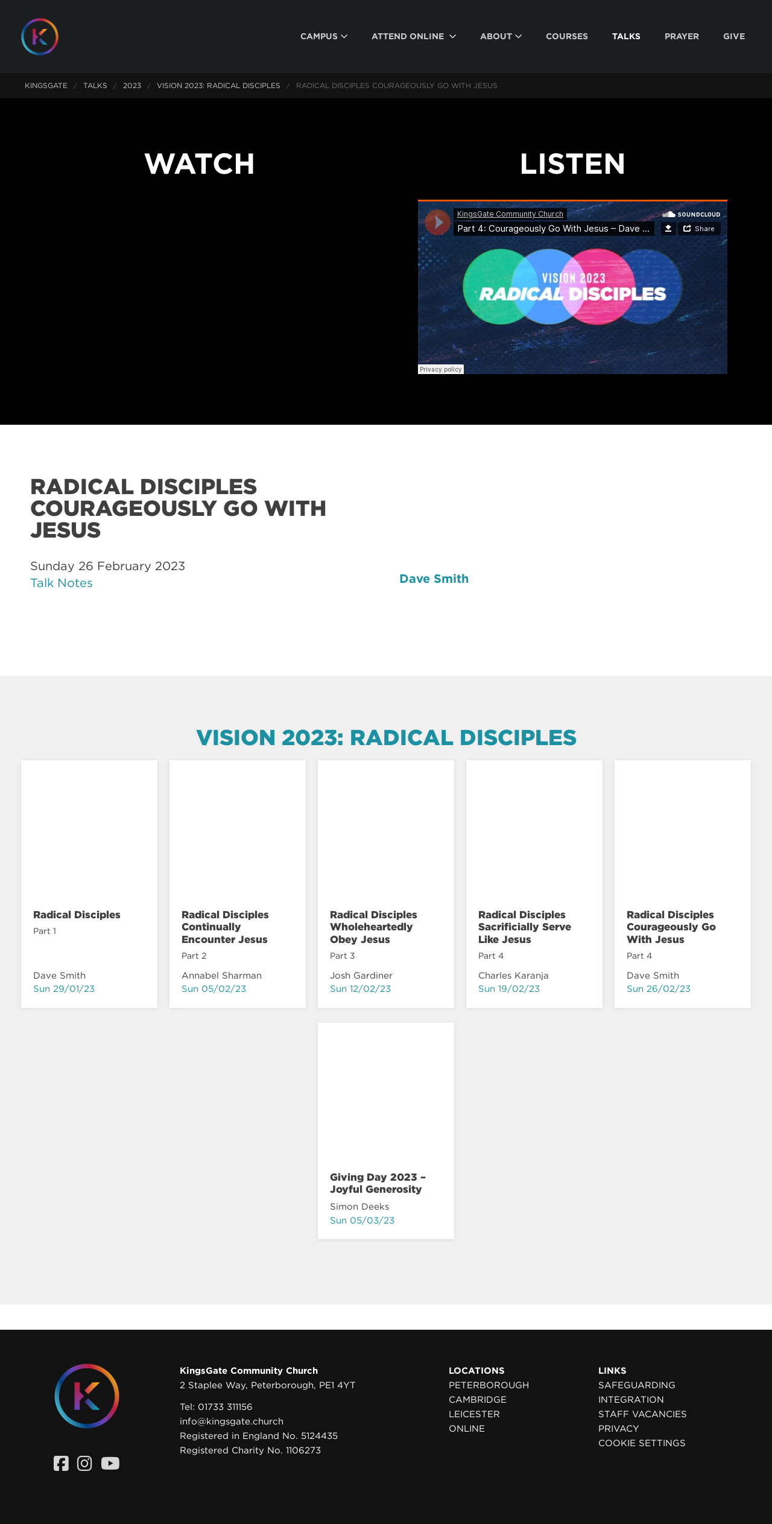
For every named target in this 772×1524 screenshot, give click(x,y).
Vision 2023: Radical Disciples (218, 85)
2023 (132, 85)
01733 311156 (225, 1407)
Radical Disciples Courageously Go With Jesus (671, 927)
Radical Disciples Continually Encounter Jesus (225, 927)
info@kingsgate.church (231, 1421)
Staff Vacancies (642, 1414)
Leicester (474, 1414)
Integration (631, 1399)
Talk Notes (61, 583)
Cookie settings (642, 1443)
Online (467, 1428)
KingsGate (46, 85)
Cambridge (478, 1399)
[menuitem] (323, 36)
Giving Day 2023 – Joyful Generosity (378, 1183)
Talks (95, 85)
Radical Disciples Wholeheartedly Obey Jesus (373, 927)
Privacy (618, 1428)
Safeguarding (637, 1385)
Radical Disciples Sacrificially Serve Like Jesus (524, 927)
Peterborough (489, 1385)
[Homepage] (49, 37)
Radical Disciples (77, 915)
